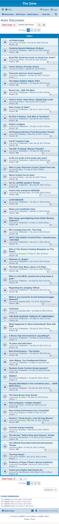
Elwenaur (22, 430)
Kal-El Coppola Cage (19, 141)
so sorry (22, 43)
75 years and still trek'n (20, 343)
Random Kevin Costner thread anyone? (28, 368)
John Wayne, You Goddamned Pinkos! (28, 360)
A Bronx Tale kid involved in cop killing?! (29, 336)
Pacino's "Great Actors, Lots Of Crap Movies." (31, 418)
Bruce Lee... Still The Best (21, 90)
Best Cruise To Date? (19, 107)
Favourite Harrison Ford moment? (25, 73)
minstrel (22, 413)
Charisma (13, 308)
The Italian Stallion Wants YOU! (24, 81)
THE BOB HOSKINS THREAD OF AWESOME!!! (31, 316)
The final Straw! (16, 454)
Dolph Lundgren (17, 124)
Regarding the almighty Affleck (24, 288)
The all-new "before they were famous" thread (31, 435)
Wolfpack (22, 75)
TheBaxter (23, 50)
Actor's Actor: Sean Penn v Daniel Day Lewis (31, 99)
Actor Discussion (12, 20)
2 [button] (31, 30)
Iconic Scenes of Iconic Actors (24, 66)
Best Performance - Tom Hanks (24, 351)
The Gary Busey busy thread (23, 395)
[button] (39, 30)
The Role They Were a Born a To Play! (27, 267)
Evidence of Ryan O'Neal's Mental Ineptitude (31, 462)
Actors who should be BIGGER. (24, 190)
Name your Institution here (22, 209)
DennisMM (23, 464)
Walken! (13, 376)
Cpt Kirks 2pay (24, 193)
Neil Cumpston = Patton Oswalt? (25, 403)
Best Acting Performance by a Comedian (29, 410)
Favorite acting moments (21, 427)
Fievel (21, 405)
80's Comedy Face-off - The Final (25, 230)
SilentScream (24, 472)
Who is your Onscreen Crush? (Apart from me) (32, 167)
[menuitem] (8, 9)
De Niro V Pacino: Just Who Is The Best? (29, 116)
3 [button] (35, 30)
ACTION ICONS (16, 40)
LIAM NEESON (16, 200)
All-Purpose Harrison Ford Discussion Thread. (32, 132)
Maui (20, 169)
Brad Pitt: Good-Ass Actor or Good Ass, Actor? (32, 57)
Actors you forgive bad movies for (26, 470)
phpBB (21, 516)
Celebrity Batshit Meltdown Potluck (26, 48)
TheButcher (23, 83)
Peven (21, 60)
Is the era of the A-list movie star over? (28, 158)
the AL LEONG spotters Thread (24, 183)
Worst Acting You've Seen (21, 175)
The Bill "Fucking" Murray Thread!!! (26, 149)
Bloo (20, 447)
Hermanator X (24, 437)
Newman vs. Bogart (18, 259)
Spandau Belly (24, 301)
